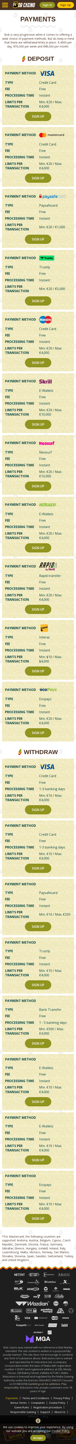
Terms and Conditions (35, 1398)
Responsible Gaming (23, 1412)
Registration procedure (47, 1407)
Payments (12, 1398)
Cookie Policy (57, 1403)
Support (45, 1412)
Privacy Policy (62, 1398)
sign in (47, 5)
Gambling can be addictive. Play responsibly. (35, 1385)
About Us (59, 1412)
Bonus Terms (19, 1403)
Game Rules (21, 1407)
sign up (65, 5)
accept (38, 1438)
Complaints (38, 1403)
